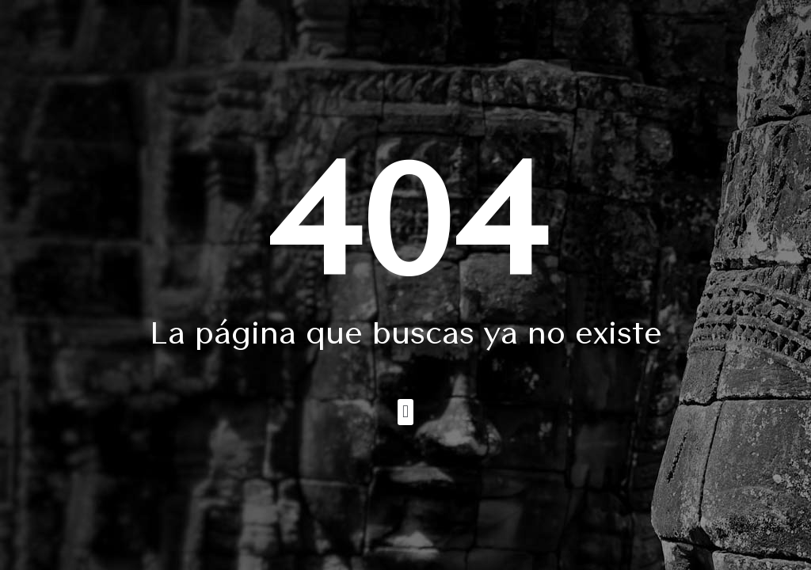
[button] (405, 412)
